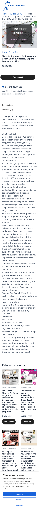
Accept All (19, 494)
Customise (20, 500)
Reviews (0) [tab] (7, 109)
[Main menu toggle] (36, 5)
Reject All (19, 505)
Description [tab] (7, 105)
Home (4, 14)
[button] (33, 25)
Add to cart (18, 77)
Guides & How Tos (17, 14)
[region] (19, 491)
